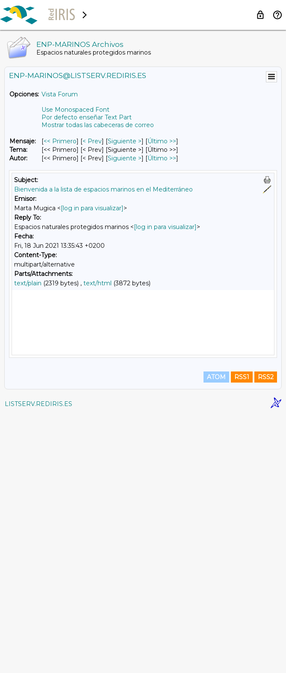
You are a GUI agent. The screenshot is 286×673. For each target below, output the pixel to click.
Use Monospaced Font (75, 109)
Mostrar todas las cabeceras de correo (97, 125)
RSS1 (241, 635)
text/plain (27, 283)
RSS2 (266, 635)
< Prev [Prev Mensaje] (92, 141)
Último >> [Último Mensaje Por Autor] (161, 158)
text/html (97, 283)
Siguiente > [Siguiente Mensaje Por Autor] (125, 158)
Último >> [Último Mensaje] (161, 141)
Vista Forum (59, 94)
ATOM (216, 635)
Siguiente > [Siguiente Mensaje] (125, 141)
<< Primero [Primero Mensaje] (60, 141)
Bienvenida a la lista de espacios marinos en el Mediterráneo (103, 189)
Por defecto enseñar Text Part (86, 117)
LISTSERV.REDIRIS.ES (38, 662)
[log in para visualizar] (92, 208)
